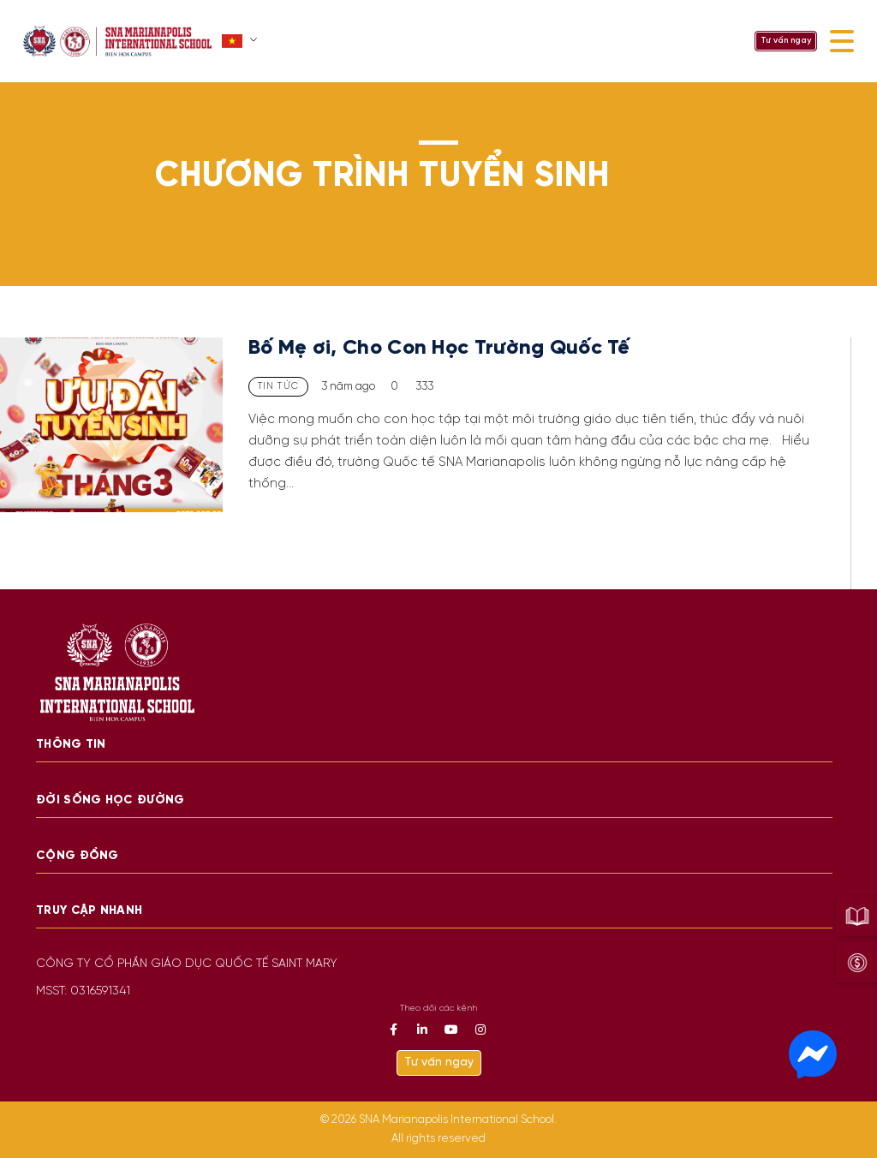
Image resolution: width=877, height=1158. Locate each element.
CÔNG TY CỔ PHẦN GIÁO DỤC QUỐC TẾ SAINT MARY (186, 964)
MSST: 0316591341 (83, 991)
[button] (241, 41)
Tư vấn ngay (786, 40)
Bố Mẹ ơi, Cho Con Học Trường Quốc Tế (441, 348)
